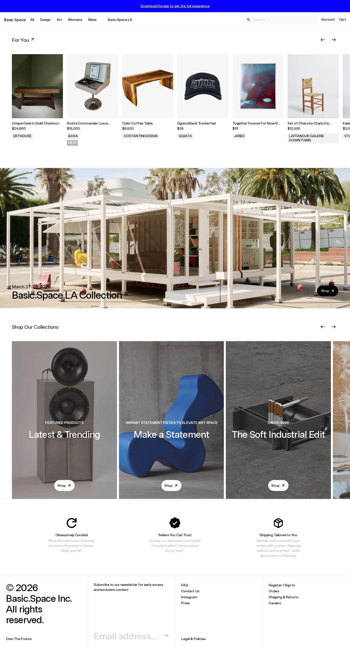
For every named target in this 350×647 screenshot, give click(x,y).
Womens (75, 19)
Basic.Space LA (120, 19)
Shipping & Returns (283, 597)
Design (45, 19)
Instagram (189, 597)
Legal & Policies (193, 639)
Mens (92, 19)
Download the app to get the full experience (175, 6)
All (32, 19)
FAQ (184, 585)
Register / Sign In (282, 585)
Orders (274, 591)
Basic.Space (15, 19)
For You (23, 40)
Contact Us (190, 591)
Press (185, 603)
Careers (275, 603)
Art (59, 19)
